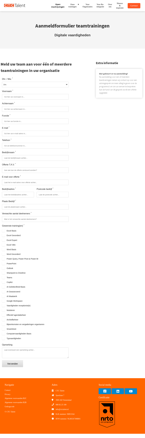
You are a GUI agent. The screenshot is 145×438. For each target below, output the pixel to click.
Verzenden (12, 367)
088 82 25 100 (61, 409)
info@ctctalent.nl (62, 414)
